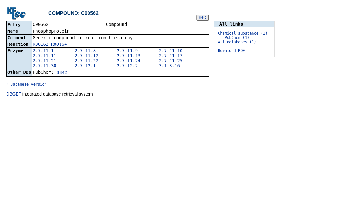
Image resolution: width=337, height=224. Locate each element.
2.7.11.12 (87, 56)
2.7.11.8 (85, 51)
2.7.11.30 (44, 66)
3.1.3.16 (169, 66)
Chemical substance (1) (242, 33)
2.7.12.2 (127, 66)
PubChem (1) (237, 37)
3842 (62, 73)
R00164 (59, 44)
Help (202, 17)
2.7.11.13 (129, 56)
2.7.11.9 (127, 51)
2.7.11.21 (44, 61)
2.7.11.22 (87, 61)
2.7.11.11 (44, 56)
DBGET (13, 94)
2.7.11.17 (171, 56)
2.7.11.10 (171, 51)
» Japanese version (26, 85)
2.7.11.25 (171, 61)
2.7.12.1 (85, 66)
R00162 (41, 44)
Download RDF (231, 51)
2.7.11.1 (43, 51)
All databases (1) (237, 42)
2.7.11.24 (129, 61)
